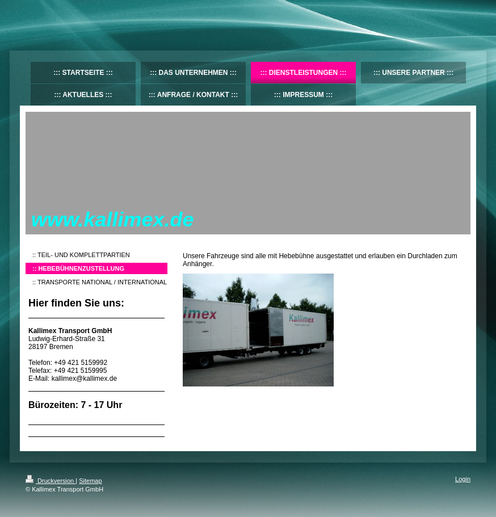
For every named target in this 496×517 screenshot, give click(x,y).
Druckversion (50, 480)
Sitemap (90, 480)
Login (462, 479)
